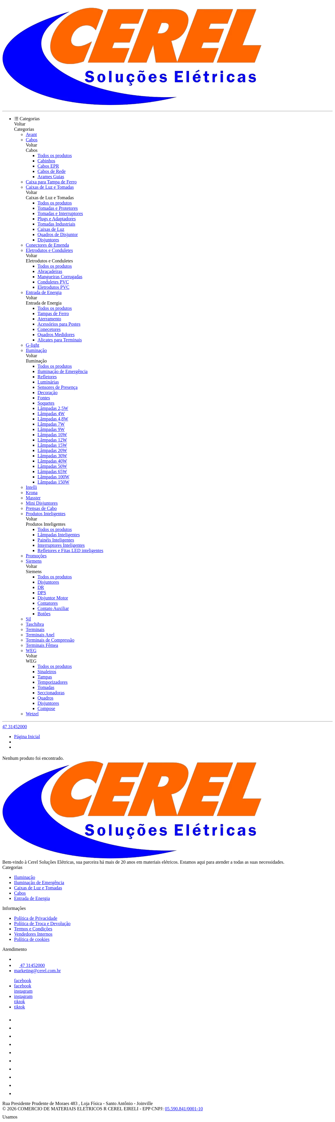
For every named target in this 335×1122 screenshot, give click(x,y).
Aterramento (49, 318)
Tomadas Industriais (56, 223)
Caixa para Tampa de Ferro (51, 181)
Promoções (36, 555)
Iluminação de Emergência (62, 371)
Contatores (47, 603)
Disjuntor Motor (52, 597)
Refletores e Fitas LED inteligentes (70, 550)
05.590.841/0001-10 (184, 1108)
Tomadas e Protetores (57, 208)
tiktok (19, 1001)
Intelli (31, 487)
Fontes (43, 397)
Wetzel (32, 713)
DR (40, 587)
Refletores (47, 376)
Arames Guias (50, 176)
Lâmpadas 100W (53, 476)
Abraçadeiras (49, 271)
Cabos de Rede (51, 171)
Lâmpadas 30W (52, 455)
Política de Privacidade (35, 918)
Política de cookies (31, 939)
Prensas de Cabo (41, 508)
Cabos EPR (48, 166)
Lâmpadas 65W (52, 471)
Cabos (31, 139)
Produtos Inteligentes (46, 513)
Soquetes (45, 403)
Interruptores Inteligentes (61, 545)
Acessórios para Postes (59, 324)
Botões (43, 613)
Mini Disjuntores (42, 503)
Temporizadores (52, 682)
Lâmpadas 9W (51, 429)
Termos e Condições (33, 928)
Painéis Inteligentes (55, 539)
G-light (32, 345)
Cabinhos (46, 160)
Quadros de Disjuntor (57, 234)
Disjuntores (48, 239)
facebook (22, 980)
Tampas (44, 676)
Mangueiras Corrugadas (59, 276)
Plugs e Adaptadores (56, 218)
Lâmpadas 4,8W (52, 418)
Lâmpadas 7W (51, 424)
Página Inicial (27, 736)
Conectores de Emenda (47, 245)
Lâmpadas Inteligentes (58, 534)
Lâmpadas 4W (51, 413)
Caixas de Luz (50, 229)
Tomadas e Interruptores (60, 213)
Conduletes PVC (53, 281)
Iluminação (36, 350)
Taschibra (35, 624)
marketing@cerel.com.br (37, 970)
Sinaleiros (46, 671)
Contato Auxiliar (53, 608)
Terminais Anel (40, 634)
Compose (46, 708)
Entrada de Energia (43, 292)
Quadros (45, 697)
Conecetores (49, 329)
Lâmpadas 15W (52, 445)
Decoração (47, 392)
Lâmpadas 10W (52, 434)
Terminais (35, 629)
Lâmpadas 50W (52, 466)
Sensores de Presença (57, 387)
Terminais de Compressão (50, 640)
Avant (31, 134)
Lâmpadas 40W (52, 460)
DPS (41, 592)
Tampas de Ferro (53, 313)
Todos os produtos (54, 155)
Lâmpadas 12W (52, 439)
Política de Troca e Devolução (42, 923)
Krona (31, 492)
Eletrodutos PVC (53, 287)
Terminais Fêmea (42, 645)
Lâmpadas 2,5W (52, 408)
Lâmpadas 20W (52, 450)
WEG (31, 650)
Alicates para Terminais (59, 339)
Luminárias (48, 381)
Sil (28, 618)
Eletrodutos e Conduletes (49, 250)
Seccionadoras (50, 692)
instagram (23, 991)
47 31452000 (14, 726)
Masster (33, 497)
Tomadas (45, 687)
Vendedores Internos (33, 934)
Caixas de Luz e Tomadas (50, 187)
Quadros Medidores (56, 334)
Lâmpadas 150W (53, 482)
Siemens (34, 561)
